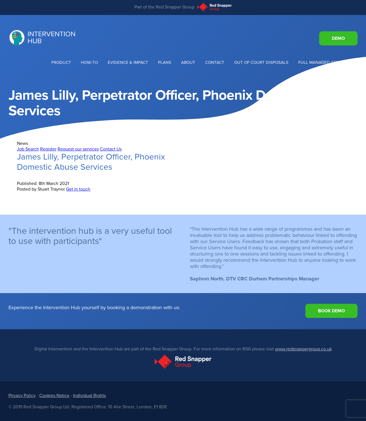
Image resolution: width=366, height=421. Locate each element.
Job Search (28, 149)
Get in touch (78, 189)
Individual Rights (89, 395)
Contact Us (111, 149)
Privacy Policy (22, 395)
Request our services (78, 149)
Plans (164, 62)
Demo (338, 38)
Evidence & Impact (128, 62)
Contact (214, 62)
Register (48, 149)
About (188, 62)
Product (61, 62)
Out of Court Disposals (261, 62)
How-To (89, 62)
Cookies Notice (54, 395)
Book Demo (331, 311)
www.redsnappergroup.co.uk (303, 349)
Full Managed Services (324, 62)
